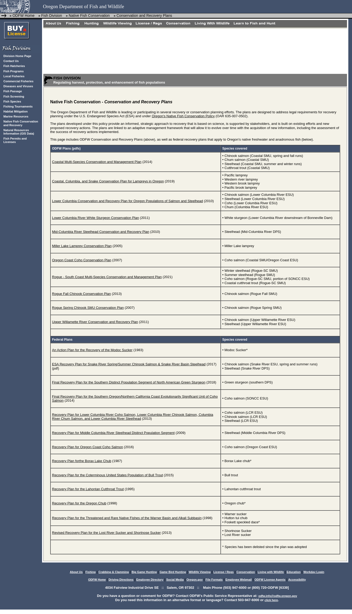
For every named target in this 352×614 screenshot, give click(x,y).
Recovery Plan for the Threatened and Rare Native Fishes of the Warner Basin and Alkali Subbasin (126, 518)
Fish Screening (13, 96)
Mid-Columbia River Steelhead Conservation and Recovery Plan (100, 232)
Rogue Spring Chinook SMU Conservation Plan (88, 308)
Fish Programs (13, 71)
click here (271, 600)
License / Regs (224, 572)
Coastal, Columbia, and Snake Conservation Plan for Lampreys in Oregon (108, 181)
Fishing (90, 572)
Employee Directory (149, 579)
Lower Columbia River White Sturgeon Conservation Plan (95, 218)
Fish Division (51, 15)
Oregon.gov (195, 579)
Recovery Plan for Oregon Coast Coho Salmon (87, 447)
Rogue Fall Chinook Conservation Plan (81, 294)
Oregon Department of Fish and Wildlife (83, 6)
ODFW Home (23, 15)
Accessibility (297, 579)
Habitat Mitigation (15, 111)
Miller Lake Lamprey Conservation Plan (82, 246)
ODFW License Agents (270, 579)
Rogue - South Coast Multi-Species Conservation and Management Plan (107, 277)
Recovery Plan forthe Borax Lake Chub (81, 461)
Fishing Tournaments (18, 106)
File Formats (213, 579)
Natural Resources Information (16, 132)
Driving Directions (120, 579)
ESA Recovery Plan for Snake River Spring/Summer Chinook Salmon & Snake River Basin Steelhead (129, 364)
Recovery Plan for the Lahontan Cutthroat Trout (88, 489)
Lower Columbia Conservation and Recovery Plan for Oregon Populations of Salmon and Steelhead (127, 201)
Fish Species (12, 101)
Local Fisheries (13, 76)
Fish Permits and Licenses (15, 140)
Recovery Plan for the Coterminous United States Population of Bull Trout (107, 475)
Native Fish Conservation (90, 15)
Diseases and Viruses (18, 86)
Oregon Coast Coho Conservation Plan (81, 260)
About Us (76, 572)
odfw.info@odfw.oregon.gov (277, 595)
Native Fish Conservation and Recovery (20, 123)
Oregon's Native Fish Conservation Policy (183, 116)
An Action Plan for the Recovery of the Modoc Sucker (92, 350)
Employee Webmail (238, 579)
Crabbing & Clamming (114, 572)
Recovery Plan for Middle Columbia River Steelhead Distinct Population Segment (113, 433)
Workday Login (313, 572)
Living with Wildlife (271, 572)
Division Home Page (17, 56)
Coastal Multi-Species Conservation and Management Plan (96, 162)
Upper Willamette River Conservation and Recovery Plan (95, 322)
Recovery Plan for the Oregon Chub (79, 503)
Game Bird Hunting (173, 572)
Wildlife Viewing (199, 572)
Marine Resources (15, 116)
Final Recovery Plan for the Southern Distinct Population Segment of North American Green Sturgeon (128, 382)
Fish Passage (12, 91)
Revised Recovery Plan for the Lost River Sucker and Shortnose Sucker (106, 533)
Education (294, 572)
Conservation (245, 572)
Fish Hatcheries (14, 66)
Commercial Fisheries (18, 81)
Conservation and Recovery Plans (144, 15)
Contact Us (11, 61)
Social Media (175, 579)
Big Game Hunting (144, 572)
